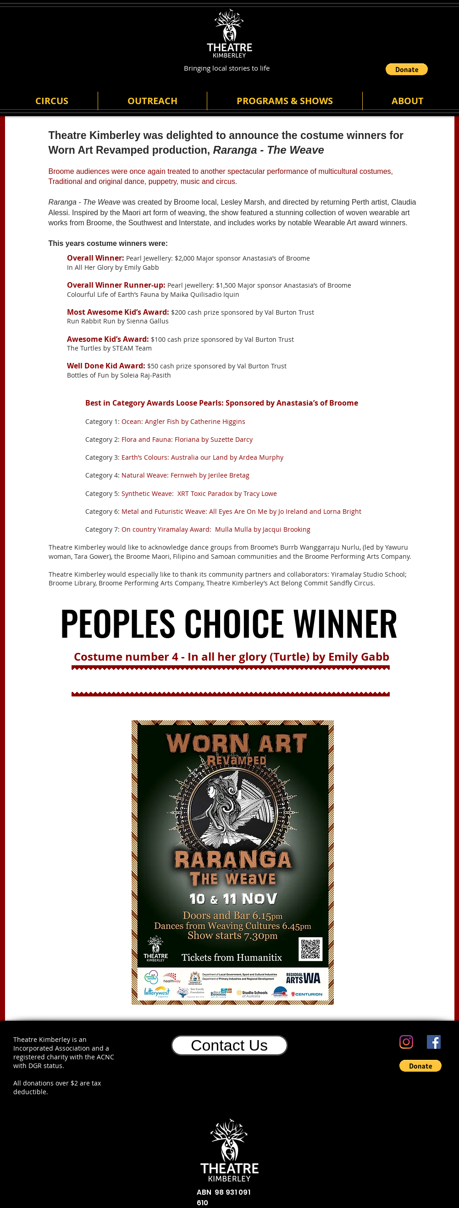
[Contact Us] (229, 1045)
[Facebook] (434, 1042)
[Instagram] (406, 1042)
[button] (407, 69)
